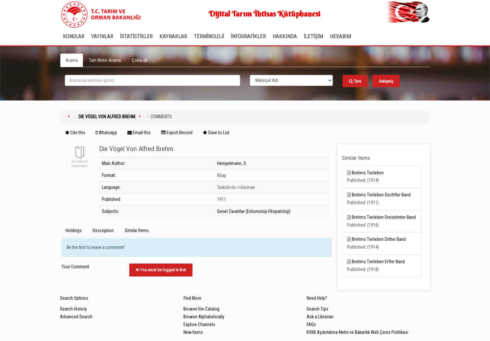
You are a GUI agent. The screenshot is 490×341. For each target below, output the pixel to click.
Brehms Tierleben (368, 172)
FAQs (311, 324)
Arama (71, 60)
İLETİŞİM (313, 36)
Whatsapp (106, 132)
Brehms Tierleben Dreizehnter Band (384, 217)
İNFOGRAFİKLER (248, 36)
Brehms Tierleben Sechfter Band (381, 194)
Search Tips (317, 309)
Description (103, 230)
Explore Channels (199, 324)
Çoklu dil (139, 60)
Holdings (73, 230)
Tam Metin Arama (105, 60)
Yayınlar (102, 36)
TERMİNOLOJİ (209, 36)
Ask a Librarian (320, 316)
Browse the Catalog (201, 309)
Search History (73, 309)
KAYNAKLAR (173, 36)
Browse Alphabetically (203, 316)
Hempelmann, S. (232, 163)
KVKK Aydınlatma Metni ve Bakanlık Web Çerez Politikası (357, 332)
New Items (193, 332)
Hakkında (285, 36)
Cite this (75, 132)
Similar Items (137, 230)
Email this (139, 132)
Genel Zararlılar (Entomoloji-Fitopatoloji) (253, 211)
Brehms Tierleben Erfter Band (378, 261)
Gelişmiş (386, 81)
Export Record (176, 132)
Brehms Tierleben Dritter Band (379, 239)
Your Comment (75, 266)
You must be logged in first (161, 269)
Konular (73, 36)
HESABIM (340, 36)
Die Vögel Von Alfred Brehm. (107, 116)
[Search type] (291, 80)
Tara (355, 81)
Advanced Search (76, 316)
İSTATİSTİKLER (136, 36)
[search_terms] (152, 80)
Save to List (216, 132)
